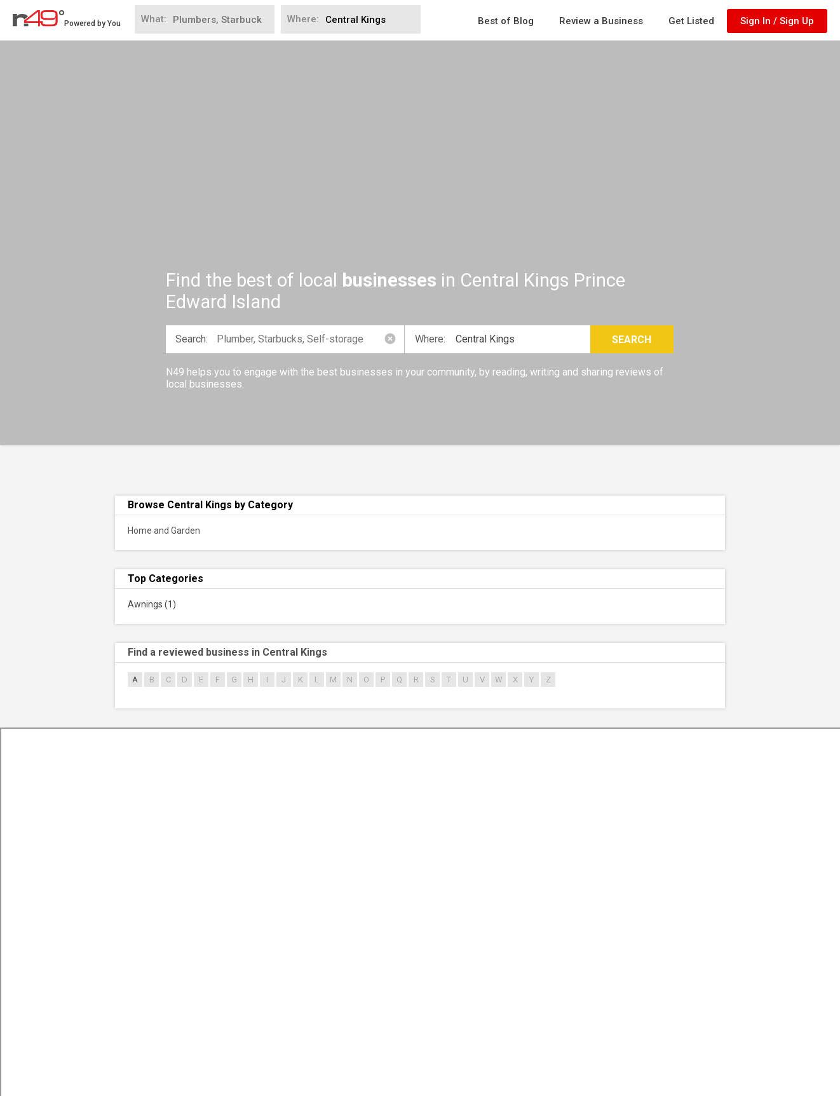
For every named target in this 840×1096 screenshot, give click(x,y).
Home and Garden (164, 530)
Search (631, 340)
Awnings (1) (152, 604)
